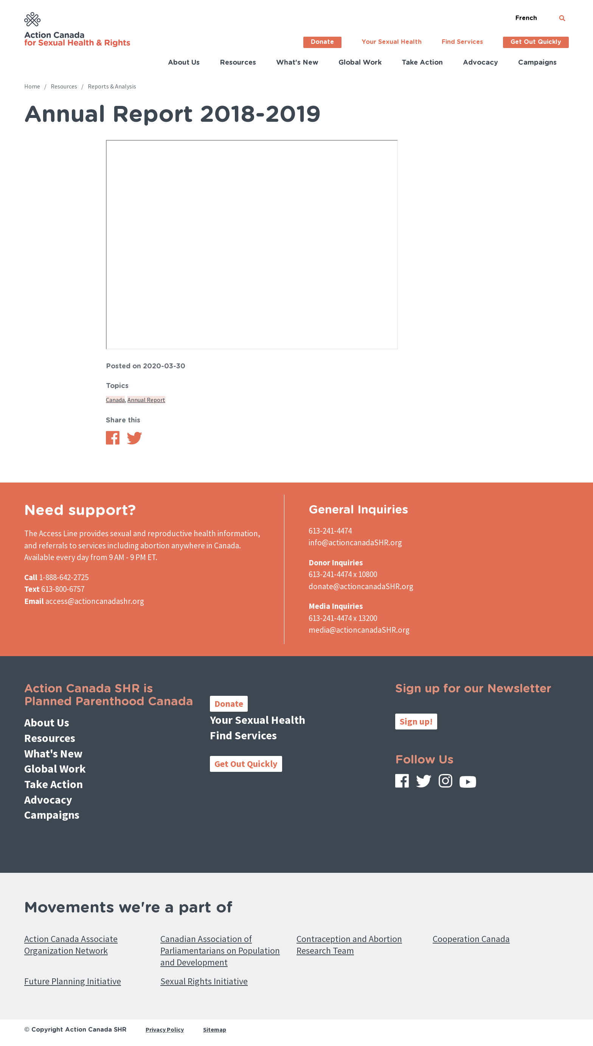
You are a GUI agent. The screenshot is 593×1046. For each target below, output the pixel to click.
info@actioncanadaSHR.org (355, 542)
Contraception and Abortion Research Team (349, 944)
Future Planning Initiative (72, 981)
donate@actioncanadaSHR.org (361, 586)
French (526, 18)
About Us (184, 62)
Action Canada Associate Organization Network (71, 944)
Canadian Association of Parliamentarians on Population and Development (220, 950)
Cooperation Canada (471, 939)
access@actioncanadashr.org (94, 601)
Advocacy (480, 62)
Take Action (422, 62)
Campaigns (537, 62)
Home (32, 86)
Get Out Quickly (536, 42)
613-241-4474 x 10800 (343, 574)
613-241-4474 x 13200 (343, 618)
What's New (297, 62)
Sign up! (416, 721)
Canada (115, 400)
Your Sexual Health (392, 42)
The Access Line (51, 533)
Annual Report (146, 400)
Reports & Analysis (112, 86)
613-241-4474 (330, 531)
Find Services (462, 42)
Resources (238, 62)
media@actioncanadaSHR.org (359, 630)
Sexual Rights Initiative (204, 981)
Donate (322, 42)
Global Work (360, 62)
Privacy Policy (165, 1029)
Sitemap (214, 1029)
